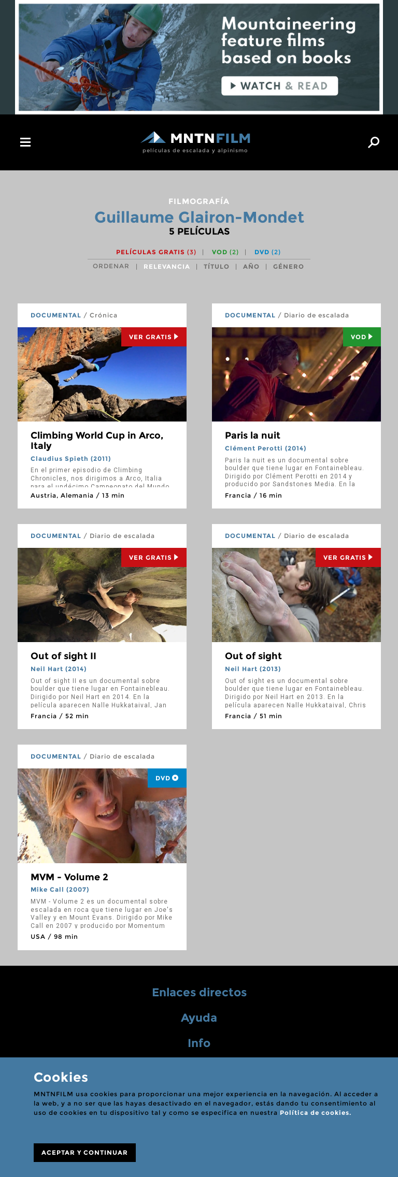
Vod (362, 337)
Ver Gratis (154, 337)
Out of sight (253, 656)
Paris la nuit (252, 435)
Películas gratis (156, 252)
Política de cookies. (315, 1112)
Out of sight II (63, 656)
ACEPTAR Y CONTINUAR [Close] (84, 1152)
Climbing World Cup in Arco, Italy (97, 441)
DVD (267, 252)
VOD (225, 252)
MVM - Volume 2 (69, 877)
